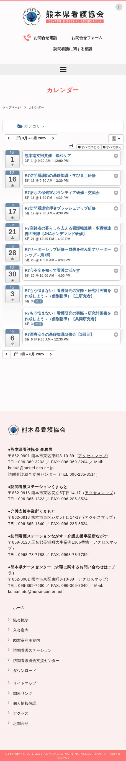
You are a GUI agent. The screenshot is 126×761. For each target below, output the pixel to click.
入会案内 (21, 630)
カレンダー (36, 107)
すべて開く (112, 147)
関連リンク (22, 693)
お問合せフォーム (86, 38)
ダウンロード (24, 670)
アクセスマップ (92, 456)
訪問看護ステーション (32, 650)
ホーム (19, 607)
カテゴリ (30, 126)
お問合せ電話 (45, 38)
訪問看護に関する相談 (72, 49)
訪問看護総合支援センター (36, 660)
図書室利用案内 (26, 640)
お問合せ (21, 723)
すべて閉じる (89, 147)
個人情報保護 (24, 703)
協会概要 (21, 620)
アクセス (21, 713)
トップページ (11, 107)
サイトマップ (24, 683)
